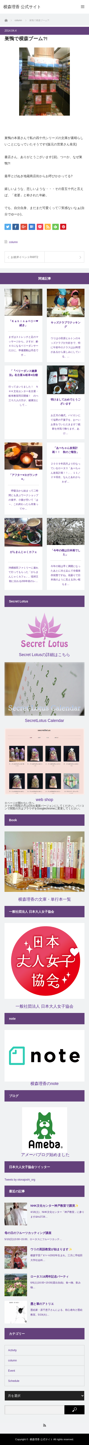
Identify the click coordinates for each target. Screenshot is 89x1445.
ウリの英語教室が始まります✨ (51, 1249)
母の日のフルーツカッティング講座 (28, 1233)
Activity (12, 1350)
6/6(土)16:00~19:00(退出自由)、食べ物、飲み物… (55, 1285)
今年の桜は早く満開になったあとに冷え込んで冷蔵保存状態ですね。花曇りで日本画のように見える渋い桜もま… (65, 575)
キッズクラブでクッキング (65, 324)
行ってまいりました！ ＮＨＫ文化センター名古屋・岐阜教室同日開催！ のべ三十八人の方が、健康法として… (23, 395)
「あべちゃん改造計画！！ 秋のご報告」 (65, 450)
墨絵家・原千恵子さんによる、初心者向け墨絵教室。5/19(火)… (56, 1312)
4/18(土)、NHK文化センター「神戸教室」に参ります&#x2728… (57, 1214)
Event (11, 1370)
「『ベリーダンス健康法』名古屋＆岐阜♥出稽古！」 (23, 373)
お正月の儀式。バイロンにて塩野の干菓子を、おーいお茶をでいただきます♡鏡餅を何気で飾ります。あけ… (65, 424)
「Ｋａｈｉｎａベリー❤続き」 (23, 323)
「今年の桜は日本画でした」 (65, 552)
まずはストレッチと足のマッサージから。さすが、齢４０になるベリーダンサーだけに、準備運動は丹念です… (23, 346)
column (13, 242)
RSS (44, 1425)
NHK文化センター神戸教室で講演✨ (54, 1205)
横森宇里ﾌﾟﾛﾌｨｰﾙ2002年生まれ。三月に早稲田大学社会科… (56, 1257)
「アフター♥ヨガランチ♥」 (23, 477)
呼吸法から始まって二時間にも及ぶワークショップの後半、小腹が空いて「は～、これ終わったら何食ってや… (23, 499)
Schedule (13, 1381)
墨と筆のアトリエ (42, 1304)
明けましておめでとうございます (65, 401)
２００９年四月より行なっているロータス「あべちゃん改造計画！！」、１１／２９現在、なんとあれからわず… (65, 472)
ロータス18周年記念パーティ (49, 1276)
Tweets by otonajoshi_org (20, 1179)
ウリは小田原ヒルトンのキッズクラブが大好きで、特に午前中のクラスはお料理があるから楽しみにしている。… (65, 347)
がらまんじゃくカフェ (23, 552)
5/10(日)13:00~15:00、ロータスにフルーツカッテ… (33, 1239)
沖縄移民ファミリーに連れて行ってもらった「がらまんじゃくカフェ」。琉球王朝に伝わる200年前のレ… (23, 574)
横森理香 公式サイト (41, 1439)
